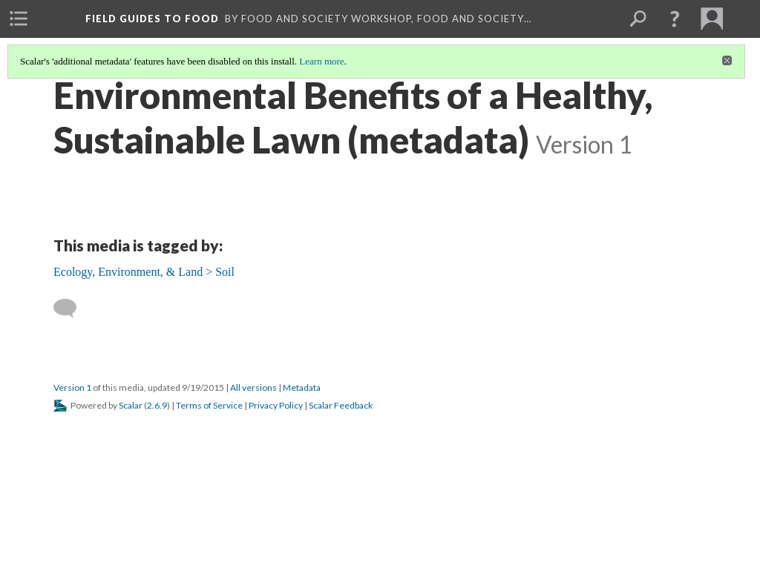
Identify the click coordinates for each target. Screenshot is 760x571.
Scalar (130, 405)
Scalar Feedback (341, 405)
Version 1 (72, 387)
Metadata (302, 387)
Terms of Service (209, 405)
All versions (253, 387)
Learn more (321, 61)
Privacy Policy (276, 405)
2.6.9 (157, 405)
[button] (674, 18)
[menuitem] (18, 18)
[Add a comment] (71, 308)
